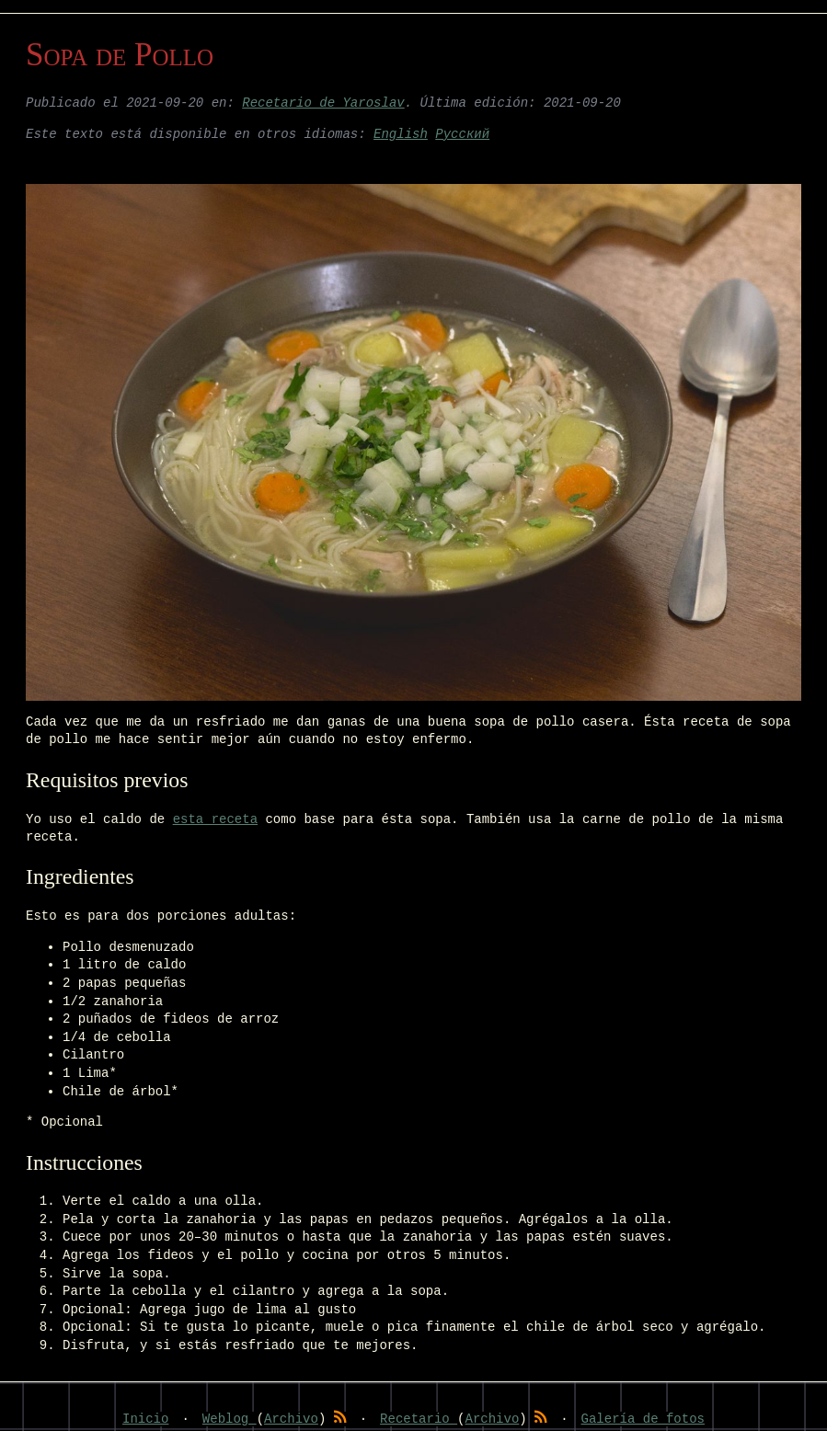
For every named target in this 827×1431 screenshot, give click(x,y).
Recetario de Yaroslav (323, 103)
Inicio (145, 1418)
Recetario (418, 1418)
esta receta (215, 820)
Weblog (229, 1418)
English (400, 134)
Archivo (291, 1418)
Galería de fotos (643, 1418)
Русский (462, 134)
